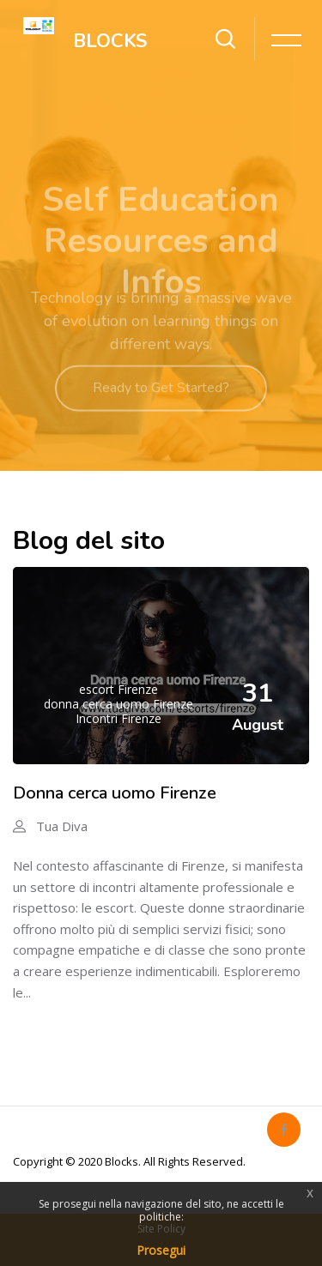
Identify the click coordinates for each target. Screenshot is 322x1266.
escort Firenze (118, 689)
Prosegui (161, 1250)
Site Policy (161, 1228)
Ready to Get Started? (161, 399)
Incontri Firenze (118, 718)
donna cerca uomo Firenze (118, 704)
